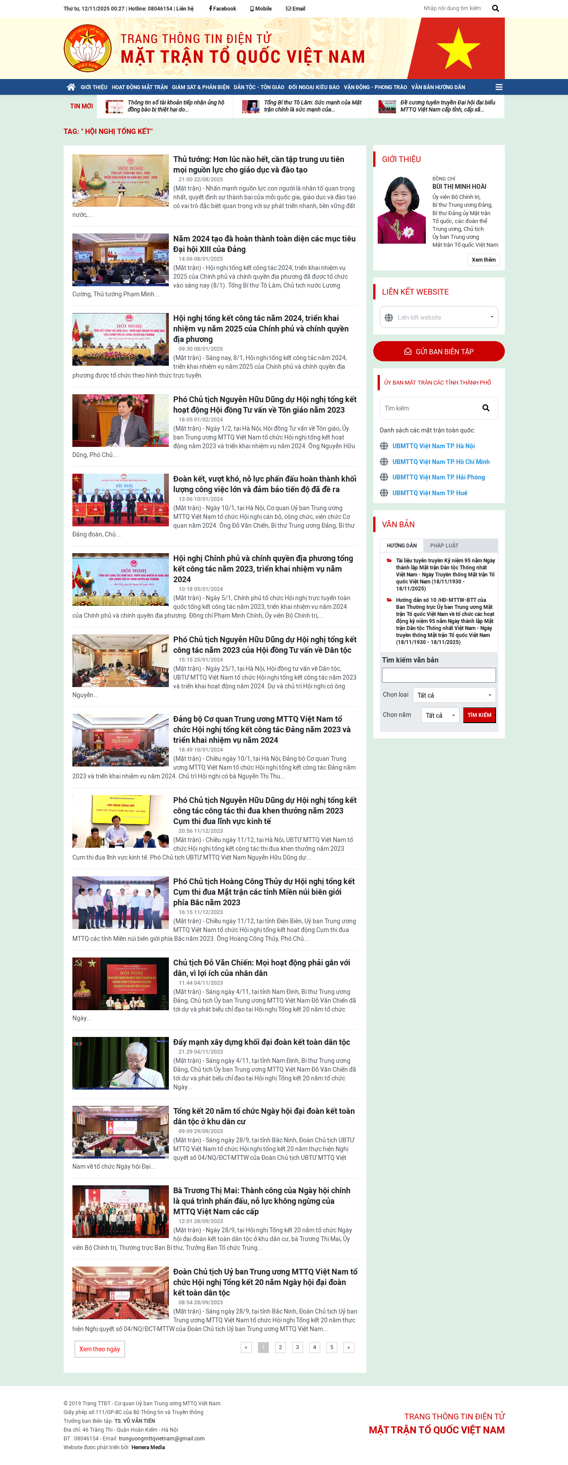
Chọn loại (395, 694)
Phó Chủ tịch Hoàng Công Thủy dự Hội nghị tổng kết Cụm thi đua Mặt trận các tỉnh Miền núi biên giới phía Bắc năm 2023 (264, 892)
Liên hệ (184, 9)
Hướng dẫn (402, 546)
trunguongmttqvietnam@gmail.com (162, 1439)
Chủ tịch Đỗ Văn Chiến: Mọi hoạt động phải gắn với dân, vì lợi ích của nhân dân (261, 968)
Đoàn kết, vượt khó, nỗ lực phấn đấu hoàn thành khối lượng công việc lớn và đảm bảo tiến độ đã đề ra (265, 484)
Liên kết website (415, 291)
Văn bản (398, 524)
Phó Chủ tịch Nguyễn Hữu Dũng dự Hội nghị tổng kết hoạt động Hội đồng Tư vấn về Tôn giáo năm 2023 (265, 404)
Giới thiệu (401, 159)
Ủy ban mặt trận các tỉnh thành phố (437, 382)
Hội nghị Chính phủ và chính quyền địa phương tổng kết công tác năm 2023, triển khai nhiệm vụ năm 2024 (263, 569)
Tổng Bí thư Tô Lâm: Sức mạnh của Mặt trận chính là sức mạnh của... (312, 106)
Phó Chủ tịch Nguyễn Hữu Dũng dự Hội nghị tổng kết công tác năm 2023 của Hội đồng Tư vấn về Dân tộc (265, 645)
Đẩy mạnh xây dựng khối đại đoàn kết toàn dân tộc (261, 1042)
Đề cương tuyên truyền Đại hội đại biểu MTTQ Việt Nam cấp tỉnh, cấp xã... (447, 106)
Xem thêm (484, 260)
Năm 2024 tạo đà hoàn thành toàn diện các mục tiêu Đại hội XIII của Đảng (264, 244)
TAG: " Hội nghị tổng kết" (108, 131)
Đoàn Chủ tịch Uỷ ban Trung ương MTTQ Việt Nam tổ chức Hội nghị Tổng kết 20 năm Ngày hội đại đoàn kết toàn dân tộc (265, 1282)
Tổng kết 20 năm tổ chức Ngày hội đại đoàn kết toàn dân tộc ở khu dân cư (264, 1116)
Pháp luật (444, 546)
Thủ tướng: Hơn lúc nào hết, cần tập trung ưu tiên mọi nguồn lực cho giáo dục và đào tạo (258, 164)
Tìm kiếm (480, 715)
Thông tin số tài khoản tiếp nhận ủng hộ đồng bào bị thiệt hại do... (176, 106)
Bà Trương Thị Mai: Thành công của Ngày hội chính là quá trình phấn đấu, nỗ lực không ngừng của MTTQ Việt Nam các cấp (261, 1201)
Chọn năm (397, 714)
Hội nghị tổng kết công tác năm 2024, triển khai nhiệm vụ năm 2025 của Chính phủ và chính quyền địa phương (261, 328)
